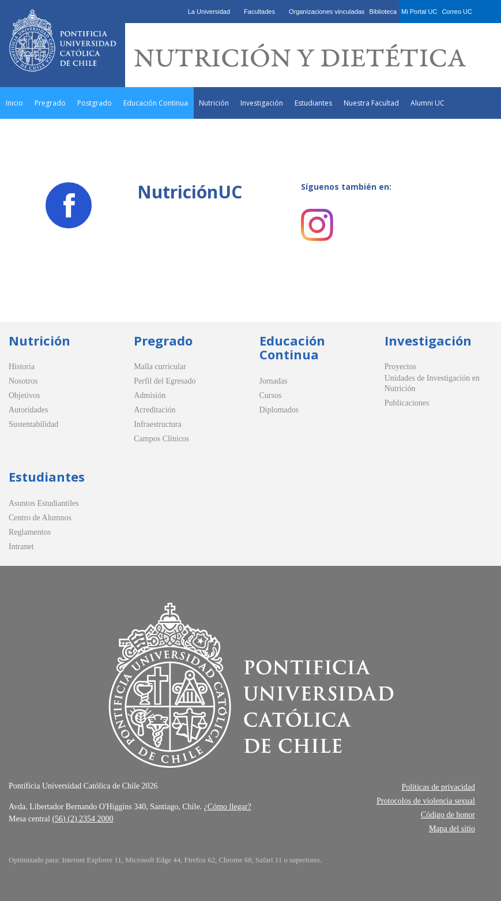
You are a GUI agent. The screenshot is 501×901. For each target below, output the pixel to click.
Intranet (21, 546)
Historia (22, 366)
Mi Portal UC (419, 11)
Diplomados (279, 410)
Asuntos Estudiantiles (44, 503)
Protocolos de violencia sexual (425, 801)
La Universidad (209, 11)
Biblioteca (383, 11)
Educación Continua (155, 103)
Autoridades (28, 410)
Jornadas (273, 381)
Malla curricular (160, 366)
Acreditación (154, 410)
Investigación (261, 103)
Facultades (259, 11)
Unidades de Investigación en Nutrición (432, 383)
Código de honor (448, 814)
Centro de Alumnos (40, 517)
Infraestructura (157, 424)
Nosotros (23, 381)
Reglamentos (30, 532)
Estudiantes (313, 103)
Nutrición (214, 103)
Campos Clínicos (161, 438)
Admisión (149, 395)
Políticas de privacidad (438, 787)
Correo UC (457, 11)
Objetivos (24, 395)
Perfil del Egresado (164, 381)
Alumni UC (427, 103)
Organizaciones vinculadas (326, 11)
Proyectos (400, 366)
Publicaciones (407, 403)
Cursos (270, 395)
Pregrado (50, 103)
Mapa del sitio (452, 828)
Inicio (14, 103)
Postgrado (94, 103)
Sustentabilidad (33, 424)
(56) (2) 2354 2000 (82, 818)
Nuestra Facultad (371, 103)
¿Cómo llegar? (227, 806)
